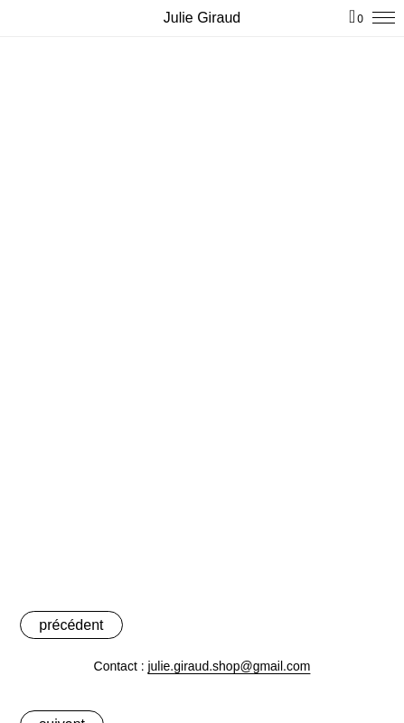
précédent (71, 625)
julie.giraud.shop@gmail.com (228, 666)
